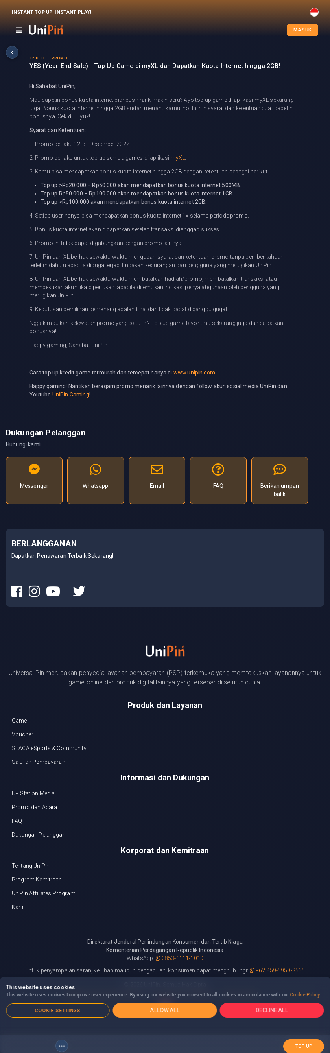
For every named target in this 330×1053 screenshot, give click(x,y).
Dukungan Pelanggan (39, 835)
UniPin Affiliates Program (44, 893)
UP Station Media (33, 793)
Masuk (302, 30)
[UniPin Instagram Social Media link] (34, 591)
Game (19, 720)
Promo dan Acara (34, 807)
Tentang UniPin (31, 866)
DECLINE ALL (272, 1010)
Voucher (22, 734)
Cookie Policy (305, 995)
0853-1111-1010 (179, 958)
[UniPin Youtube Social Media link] (53, 591)
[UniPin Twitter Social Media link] (79, 591)
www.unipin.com (194, 372)
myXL (178, 158)
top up (303, 1042)
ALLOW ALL (164, 1010)
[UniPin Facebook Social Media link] (16, 591)
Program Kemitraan (37, 879)
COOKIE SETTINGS (58, 1010)
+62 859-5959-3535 (277, 970)
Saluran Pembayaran (38, 762)
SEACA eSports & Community (49, 748)
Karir (18, 907)
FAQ (17, 821)
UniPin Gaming (70, 394)
